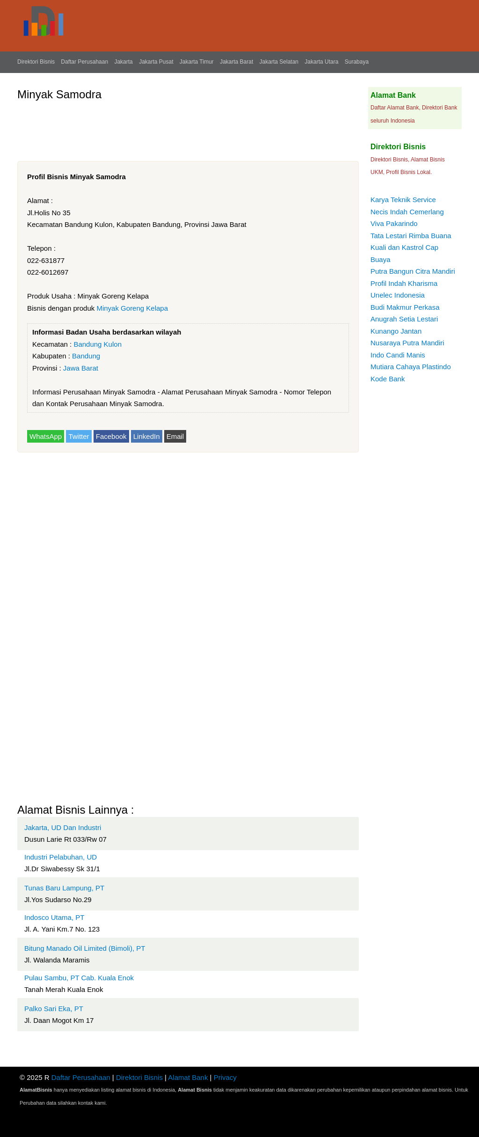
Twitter (78, 436)
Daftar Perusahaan (84, 61)
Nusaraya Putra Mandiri (407, 343)
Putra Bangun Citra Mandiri (412, 271)
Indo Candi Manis (397, 355)
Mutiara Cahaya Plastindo (410, 367)
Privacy (225, 1077)
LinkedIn (146, 436)
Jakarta (123, 61)
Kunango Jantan (395, 331)
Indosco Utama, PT (54, 917)
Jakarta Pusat (156, 61)
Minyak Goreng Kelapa (132, 308)
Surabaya (357, 61)
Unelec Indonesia (397, 295)
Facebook (111, 436)
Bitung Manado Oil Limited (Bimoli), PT (84, 948)
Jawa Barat (80, 368)
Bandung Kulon (97, 344)
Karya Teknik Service (403, 200)
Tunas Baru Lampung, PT (64, 888)
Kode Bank (387, 379)
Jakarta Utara (321, 61)
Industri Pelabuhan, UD (60, 857)
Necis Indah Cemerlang (407, 212)
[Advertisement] (187, 127)
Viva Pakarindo (394, 223)
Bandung (86, 356)
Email (175, 436)
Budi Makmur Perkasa (405, 307)
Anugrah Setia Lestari (404, 319)
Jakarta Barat (236, 61)
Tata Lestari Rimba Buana (410, 236)
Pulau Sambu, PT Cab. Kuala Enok (79, 978)
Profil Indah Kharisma (403, 283)
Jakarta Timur (197, 61)
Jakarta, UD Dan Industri (62, 827)
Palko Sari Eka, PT (53, 1009)
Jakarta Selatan (279, 61)
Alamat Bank (188, 1077)
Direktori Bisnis (36, 61)
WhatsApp (45, 436)
